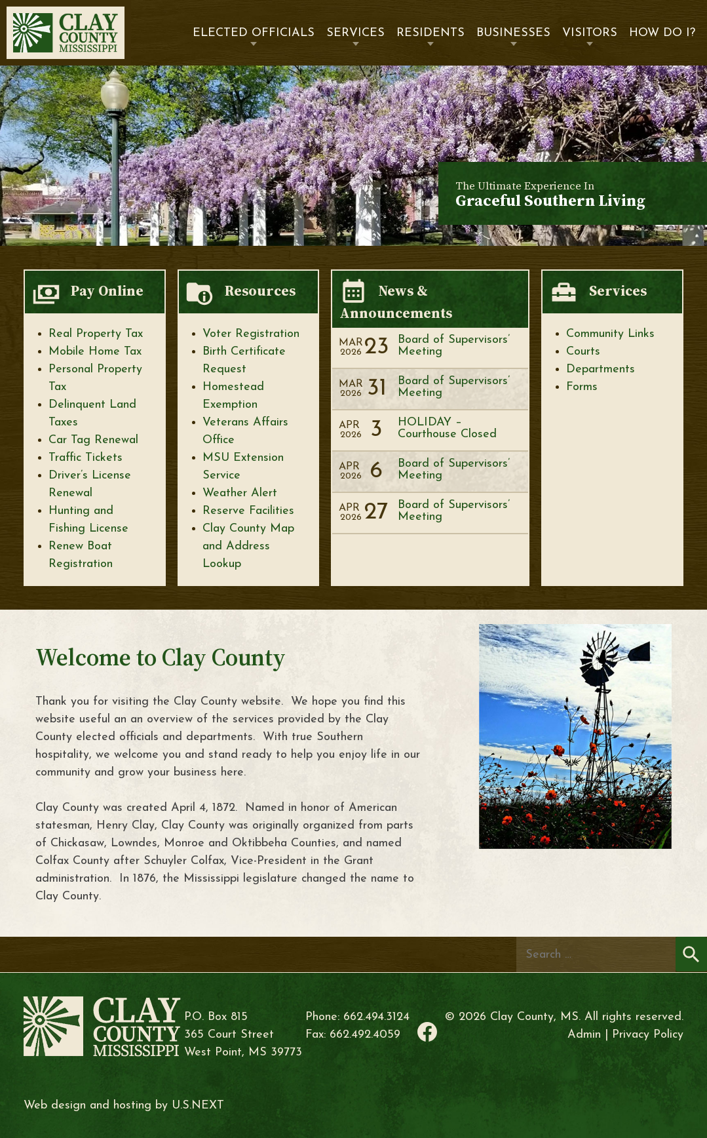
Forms (582, 387)
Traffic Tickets (85, 458)
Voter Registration (250, 334)
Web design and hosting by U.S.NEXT (124, 1105)
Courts (583, 351)
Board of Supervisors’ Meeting (454, 346)
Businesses (513, 33)
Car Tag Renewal (93, 440)
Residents (430, 33)
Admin (584, 1035)
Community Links (610, 334)
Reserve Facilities (248, 511)
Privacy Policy (647, 1035)
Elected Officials (254, 33)
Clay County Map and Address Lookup (248, 546)
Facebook (427, 1032)
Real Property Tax (95, 334)
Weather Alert (239, 493)
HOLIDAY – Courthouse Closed (447, 428)
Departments (600, 369)
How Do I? (662, 33)
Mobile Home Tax (95, 351)
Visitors (589, 33)
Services (355, 33)
